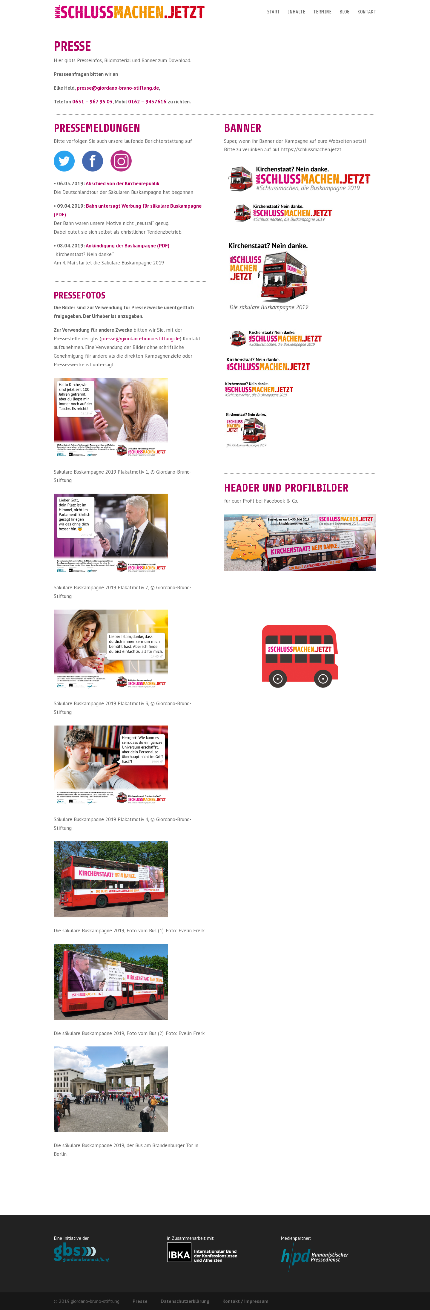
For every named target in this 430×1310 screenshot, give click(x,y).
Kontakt (366, 12)
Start (273, 12)
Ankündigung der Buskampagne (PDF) (127, 245)
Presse (140, 1301)
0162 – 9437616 (147, 101)
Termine (322, 12)
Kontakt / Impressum (245, 1301)
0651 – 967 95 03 (92, 101)
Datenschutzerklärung (185, 1301)
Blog (344, 12)
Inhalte (296, 12)
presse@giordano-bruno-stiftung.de (118, 88)
